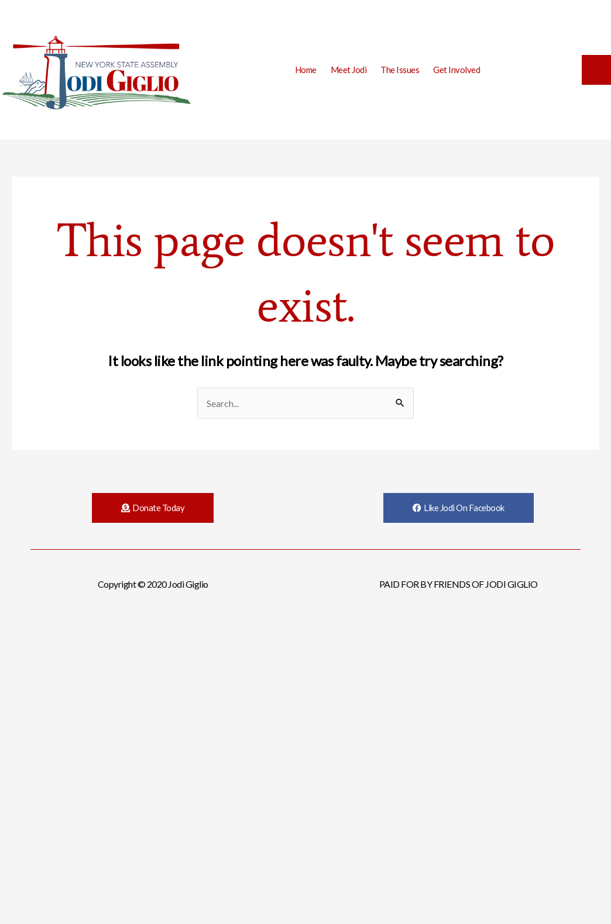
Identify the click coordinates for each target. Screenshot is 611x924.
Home (306, 69)
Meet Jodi (349, 69)
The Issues (399, 69)
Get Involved (456, 69)
